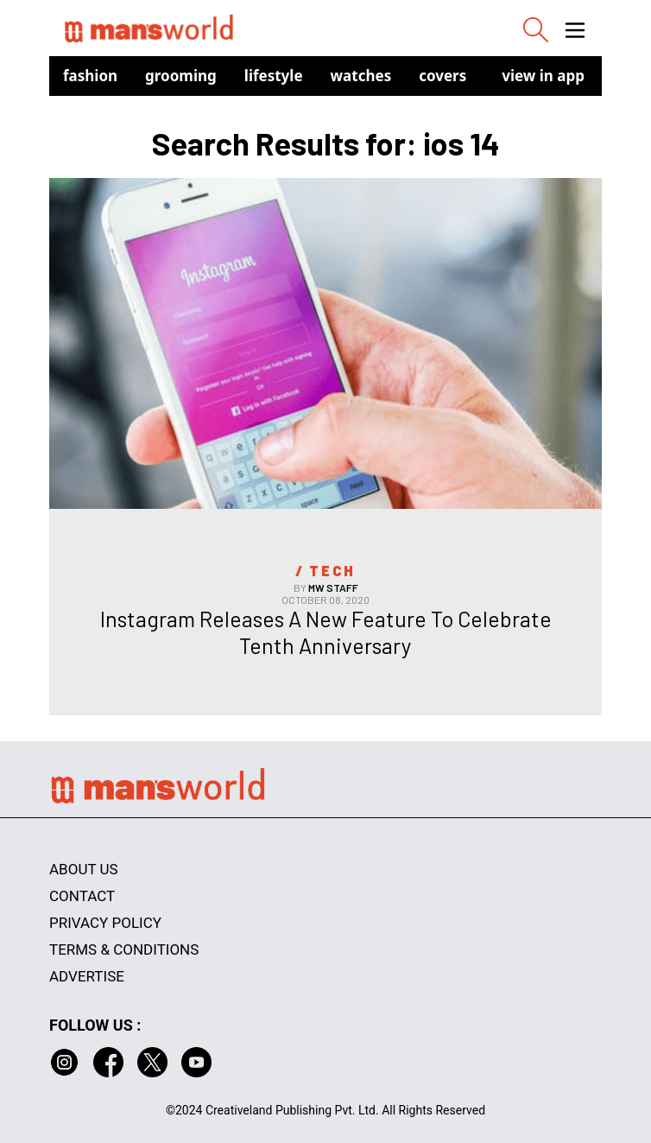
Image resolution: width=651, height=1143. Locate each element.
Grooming (181, 76)
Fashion (90, 76)
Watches (361, 76)
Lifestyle (273, 76)
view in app (543, 76)
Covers (442, 76)
